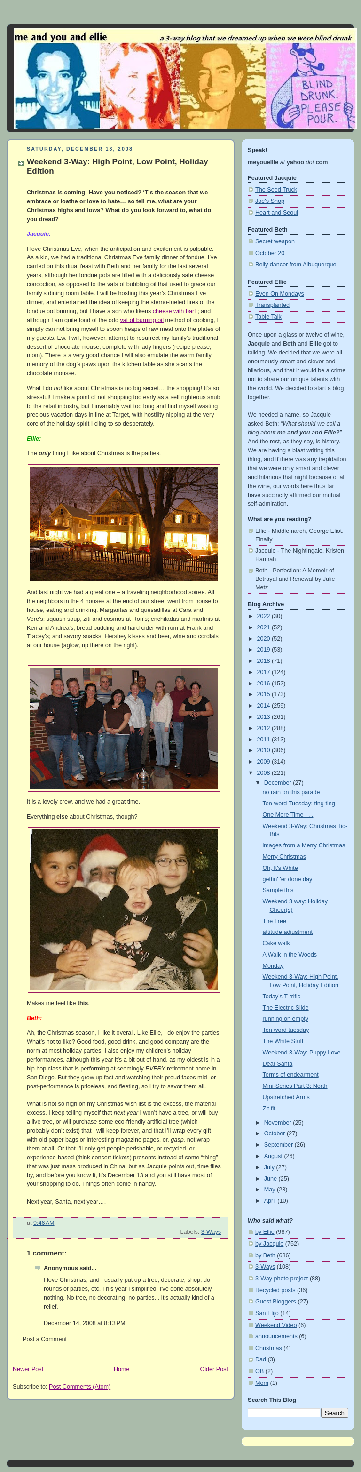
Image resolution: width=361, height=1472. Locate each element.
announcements (276, 1336)
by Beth (265, 1255)
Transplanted (272, 305)
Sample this (278, 890)
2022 (264, 616)
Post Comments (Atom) (79, 1387)
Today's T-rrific (282, 996)
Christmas (268, 1348)
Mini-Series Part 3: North (295, 1086)
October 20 (269, 253)
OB (259, 1371)
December (278, 783)
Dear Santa (278, 1064)
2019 (264, 649)
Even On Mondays (279, 293)
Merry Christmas (284, 856)
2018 (264, 661)
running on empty (285, 1018)
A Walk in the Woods (290, 954)
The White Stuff (283, 1041)
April (271, 1201)
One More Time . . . (288, 815)
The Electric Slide (286, 1008)
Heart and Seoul (276, 212)
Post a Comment (45, 1339)
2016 (264, 683)
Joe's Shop (269, 201)
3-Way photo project (281, 1278)
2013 (264, 717)
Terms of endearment (291, 1074)
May (270, 1189)
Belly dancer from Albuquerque (295, 264)
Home (122, 1369)
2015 (264, 694)
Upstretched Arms (286, 1097)
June (271, 1178)
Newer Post (28, 1369)
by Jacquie (269, 1243)
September (279, 1145)
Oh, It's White (280, 868)
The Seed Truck (276, 189)
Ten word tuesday (286, 1030)
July (270, 1167)
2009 (264, 761)
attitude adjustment (288, 932)
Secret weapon (275, 241)
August (274, 1156)
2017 (264, 672)
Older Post (214, 1369)
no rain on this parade (291, 792)
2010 (264, 750)
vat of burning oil (142, 320)
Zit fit (269, 1108)
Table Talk (268, 317)
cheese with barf (175, 311)
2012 (264, 728)
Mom (261, 1383)
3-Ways (211, 1232)
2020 (264, 638)
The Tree (274, 921)
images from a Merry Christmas (304, 845)
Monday (273, 966)
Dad (260, 1359)
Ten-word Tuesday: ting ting (299, 803)
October (275, 1133)
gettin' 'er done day (288, 879)
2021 (264, 627)
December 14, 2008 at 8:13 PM (84, 1323)
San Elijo (267, 1313)
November (278, 1122)
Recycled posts (275, 1290)
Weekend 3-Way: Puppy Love (302, 1052)
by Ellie (265, 1232)
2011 (264, 739)
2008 (264, 773)
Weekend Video (276, 1325)
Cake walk (276, 943)
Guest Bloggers (275, 1301)
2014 (264, 705)
